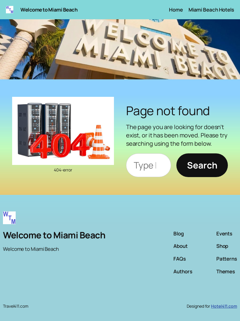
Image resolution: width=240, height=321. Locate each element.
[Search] (202, 165)
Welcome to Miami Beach (49, 9)
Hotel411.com (224, 306)
